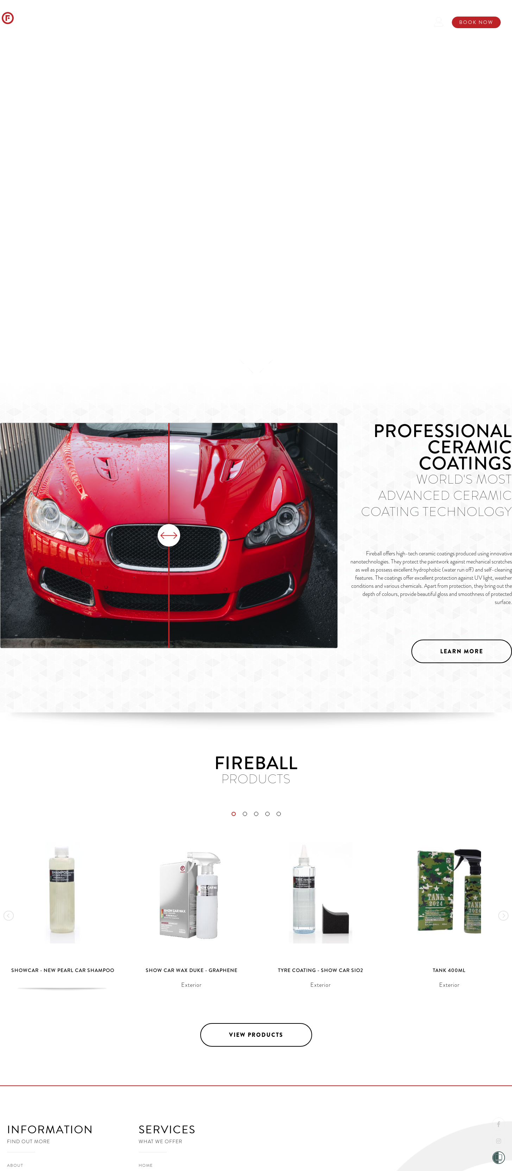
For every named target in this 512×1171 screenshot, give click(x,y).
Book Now (476, 22)
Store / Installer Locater (299, 21)
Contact (364, 21)
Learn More (461, 651)
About (129, 21)
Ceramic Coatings (221, 21)
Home (97, 21)
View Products (56, 305)
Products (166, 21)
